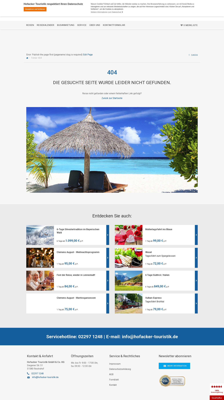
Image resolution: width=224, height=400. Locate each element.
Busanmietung (65, 41)
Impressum (115, 363)
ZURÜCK (193, 55)
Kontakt (113, 385)
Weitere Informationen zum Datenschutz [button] (107, 12)
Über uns (94, 41)
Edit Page (88, 54)
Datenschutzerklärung (120, 369)
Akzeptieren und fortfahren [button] (35, 9)
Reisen (30, 41)
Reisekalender (45, 41)
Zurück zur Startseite (112, 98)
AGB (111, 374)
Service (82, 41)
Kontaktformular (114, 41)
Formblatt (114, 379)
